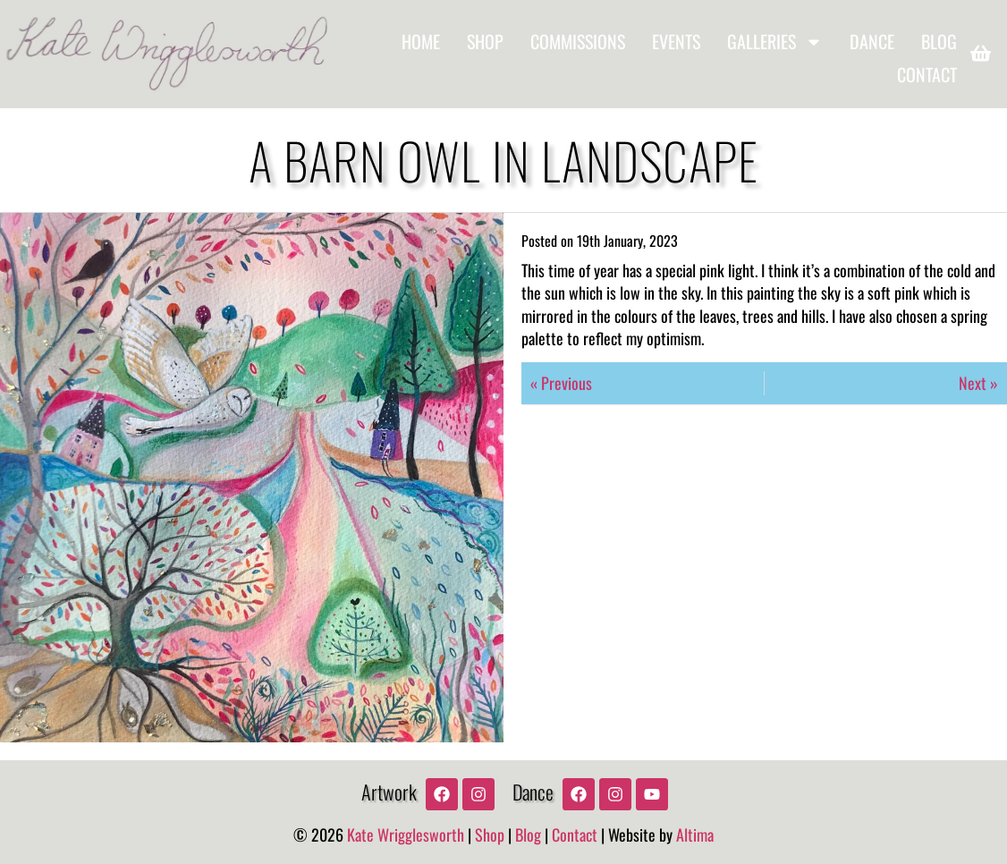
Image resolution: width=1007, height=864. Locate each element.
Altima (695, 834)
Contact (927, 75)
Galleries (775, 42)
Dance (872, 41)
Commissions (577, 41)
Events (676, 41)
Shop (485, 41)
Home (421, 41)
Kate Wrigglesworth (405, 834)
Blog (939, 41)
